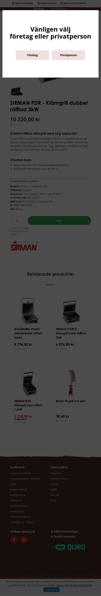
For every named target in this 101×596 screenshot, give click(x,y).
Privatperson (68, 55)
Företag (32, 55)
